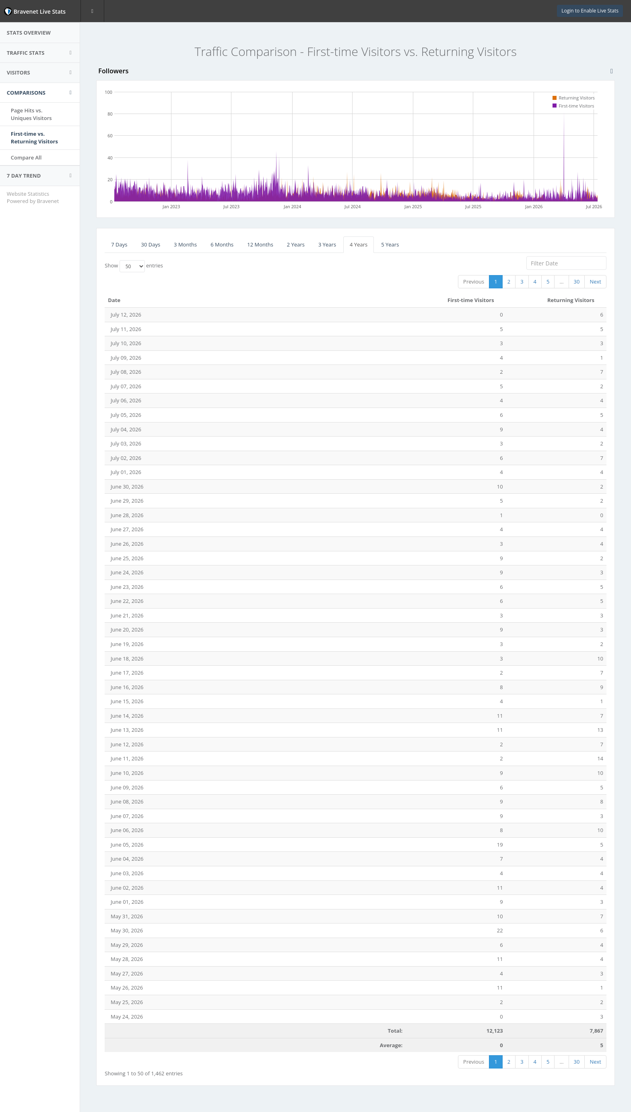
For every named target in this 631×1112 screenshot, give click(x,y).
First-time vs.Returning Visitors (35, 137)
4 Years (359, 244)
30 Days (151, 244)
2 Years (296, 244)
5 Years (391, 244)
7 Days (120, 244)
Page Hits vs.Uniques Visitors (32, 114)
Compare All (27, 157)
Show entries (134, 266)
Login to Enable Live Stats (590, 10)
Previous (473, 281)
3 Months (186, 244)
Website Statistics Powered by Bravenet (34, 197)
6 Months (222, 244)
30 (577, 281)
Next (595, 281)
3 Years (328, 244)
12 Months (261, 244)
